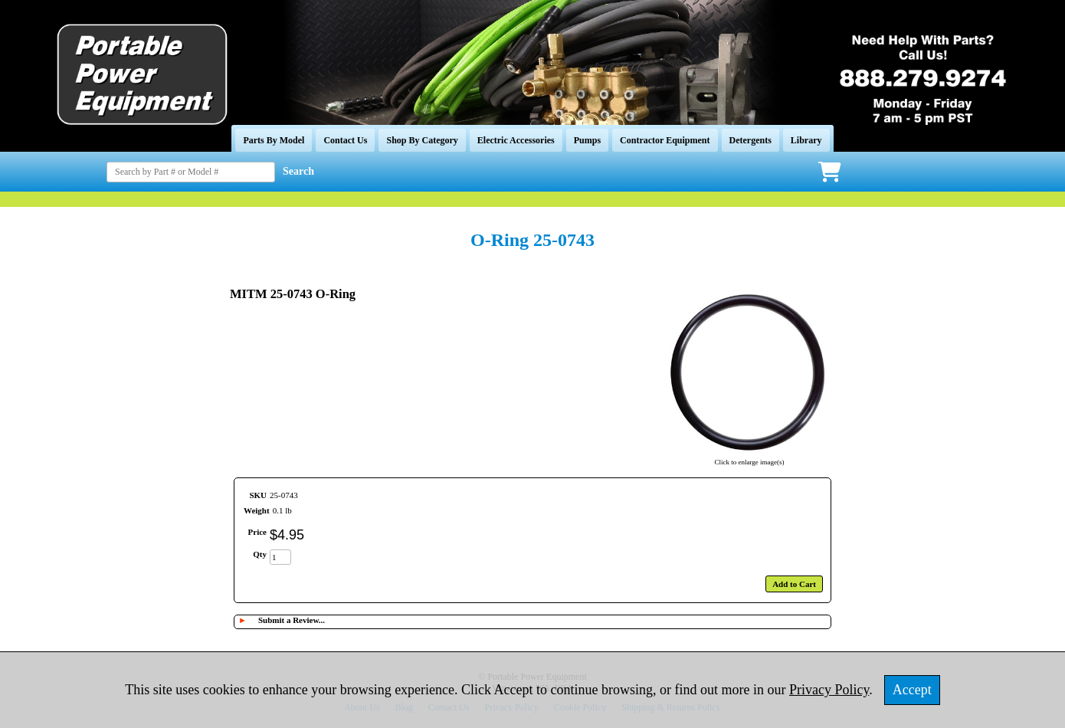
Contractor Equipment (664, 140)
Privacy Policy (829, 689)
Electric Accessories (516, 140)
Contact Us (345, 140)
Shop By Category (421, 140)
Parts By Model (273, 140)
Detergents (750, 140)
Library (806, 140)
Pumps (587, 140)
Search (298, 171)
